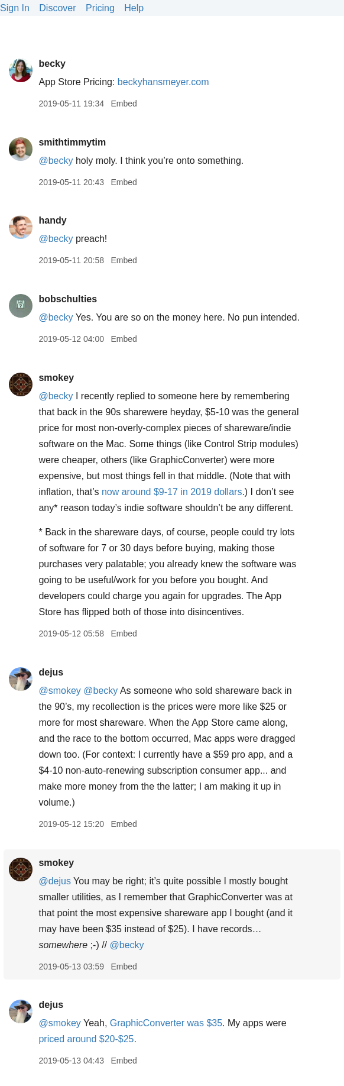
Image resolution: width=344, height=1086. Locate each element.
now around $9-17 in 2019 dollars (172, 492)
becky (51, 64)
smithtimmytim (72, 142)
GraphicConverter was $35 (166, 1023)
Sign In (15, 8)
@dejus (54, 881)
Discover (57, 8)
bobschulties (67, 299)
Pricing (100, 8)
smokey (56, 378)
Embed (124, 103)
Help (134, 8)
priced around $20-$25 (86, 1039)
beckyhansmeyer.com (163, 82)
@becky (55, 161)
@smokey (59, 691)
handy (52, 220)
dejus (50, 672)
